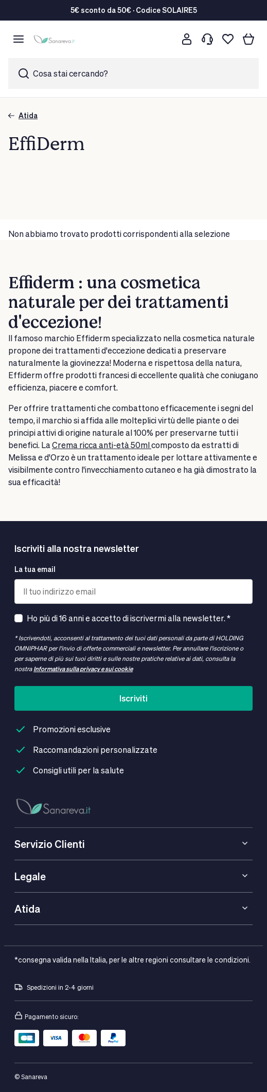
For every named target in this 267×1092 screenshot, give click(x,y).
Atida (23, 115)
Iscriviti (133, 698)
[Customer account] (186, 39)
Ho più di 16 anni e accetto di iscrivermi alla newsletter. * (128, 618)
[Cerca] (166, 39)
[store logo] (55, 39)
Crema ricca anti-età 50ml (101, 445)
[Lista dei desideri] (228, 39)
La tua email (35, 569)
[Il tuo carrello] (248, 39)
